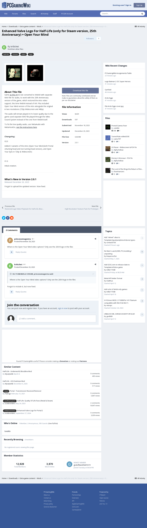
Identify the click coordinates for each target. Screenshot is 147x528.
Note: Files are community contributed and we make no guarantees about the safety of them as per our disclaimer (79, 98)
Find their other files (15, 49)
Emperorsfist (111, 256)
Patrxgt (8, 393)
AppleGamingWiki (78, 504)
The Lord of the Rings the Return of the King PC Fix (127, 169)
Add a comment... (27, 318)
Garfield (108, 90)
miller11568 (110, 270)
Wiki (5, 13)
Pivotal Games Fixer (119, 125)
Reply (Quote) (21, 252)
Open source (104, 498)
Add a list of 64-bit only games (115, 289)
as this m (13, 95)
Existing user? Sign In (122, 5)
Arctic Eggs (109, 98)
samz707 (117, 139)
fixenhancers (119, 171)
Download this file (80, 90)
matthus (109, 281)
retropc (109, 305)
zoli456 (116, 128)
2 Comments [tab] (11, 230)
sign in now (62, 308)
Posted (24, 241)
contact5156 (111, 242)
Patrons (102, 501)
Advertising (47, 501)
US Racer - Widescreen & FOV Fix (124, 147)
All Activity (44, 13)
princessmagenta (22, 239)
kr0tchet (15, 46)
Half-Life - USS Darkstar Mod (14, 381)
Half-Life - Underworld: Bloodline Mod (17, 371)
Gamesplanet (76, 510)
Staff (55, 13)
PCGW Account (67, 13)
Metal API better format (113, 278)
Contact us (47, 498)
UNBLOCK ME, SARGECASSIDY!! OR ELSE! (119, 314)
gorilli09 (109, 316)
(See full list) (53, 423)
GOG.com (75, 507)
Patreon (83, 361)
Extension (75, 498)
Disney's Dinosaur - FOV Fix (122, 158)
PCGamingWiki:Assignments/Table (118, 73)
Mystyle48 (9, 374)
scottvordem (10, 403)
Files (24, 13)
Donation (64, 361)
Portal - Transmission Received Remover (25, 391)
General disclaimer (50, 507)
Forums (15, 13)
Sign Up (139, 5)
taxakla (7, 431)
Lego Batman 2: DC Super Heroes (118, 81)
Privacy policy (48, 504)
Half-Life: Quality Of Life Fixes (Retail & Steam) (35, 401)
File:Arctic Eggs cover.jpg (114, 106)
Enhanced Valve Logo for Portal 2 (30, 410)
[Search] (114, 14)
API (73, 501)
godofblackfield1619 (82, 465)
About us (47, 495)
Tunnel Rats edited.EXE (120, 136)
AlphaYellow (118, 150)
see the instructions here (26, 127)
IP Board (102, 495)
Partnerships (76, 495)
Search (33, 13)
